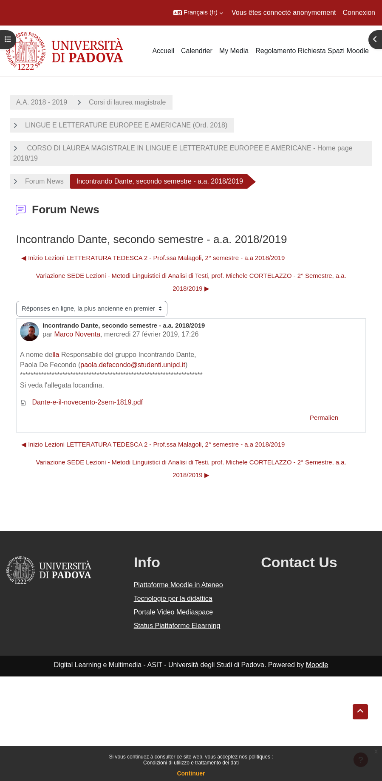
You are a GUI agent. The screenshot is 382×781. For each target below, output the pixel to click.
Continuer (191, 773)
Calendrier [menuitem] (196, 50)
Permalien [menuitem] (324, 417)
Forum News (44, 181)
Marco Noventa (77, 334)
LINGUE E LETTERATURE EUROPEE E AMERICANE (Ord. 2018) (126, 125)
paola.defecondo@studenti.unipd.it (132, 364)
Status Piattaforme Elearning (177, 625)
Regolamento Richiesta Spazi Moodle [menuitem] (312, 50)
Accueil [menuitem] (163, 50)
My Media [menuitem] (234, 50)
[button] (198, 12)
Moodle (317, 664)
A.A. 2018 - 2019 (41, 102)
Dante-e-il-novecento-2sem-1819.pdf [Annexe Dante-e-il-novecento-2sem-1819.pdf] (81, 402)
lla (56, 354)
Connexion (359, 12)
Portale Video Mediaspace (173, 612)
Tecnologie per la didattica (173, 598)
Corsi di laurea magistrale (127, 102)
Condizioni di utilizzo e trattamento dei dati (191, 763)
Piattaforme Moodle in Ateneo (178, 585)
